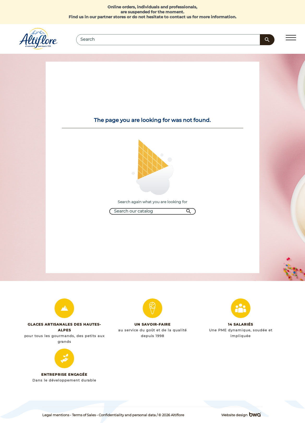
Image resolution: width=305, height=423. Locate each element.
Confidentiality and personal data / (128, 415)
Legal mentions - (56, 415)
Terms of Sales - (85, 415)
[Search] (168, 39)
